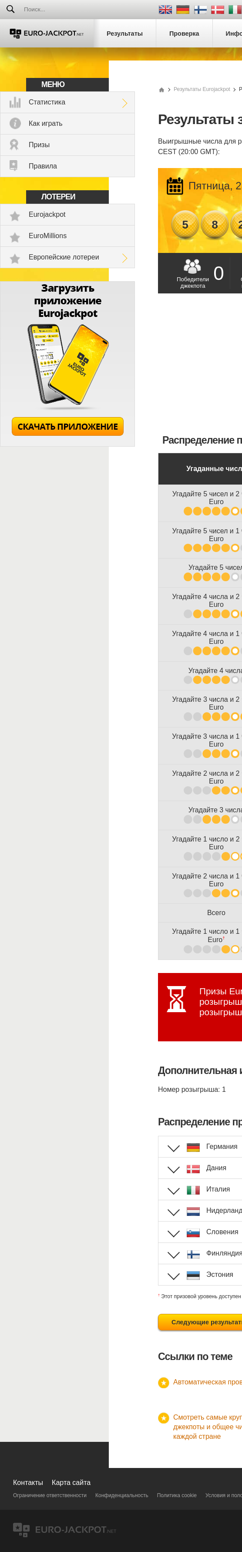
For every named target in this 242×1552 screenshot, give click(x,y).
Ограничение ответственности (50, 1495)
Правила (43, 166)
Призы (39, 144)
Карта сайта (71, 1482)
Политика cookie (177, 1495)
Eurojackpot (47, 214)
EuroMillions (48, 235)
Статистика (47, 102)
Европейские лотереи (64, 257)
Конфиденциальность (121, 1495)
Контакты (28, 1482)
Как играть (46, 123)
